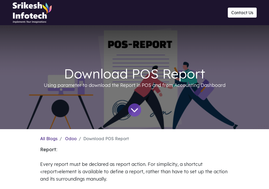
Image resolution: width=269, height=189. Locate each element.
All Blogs (48, 138)
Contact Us (242, 12)
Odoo (71, 138)
